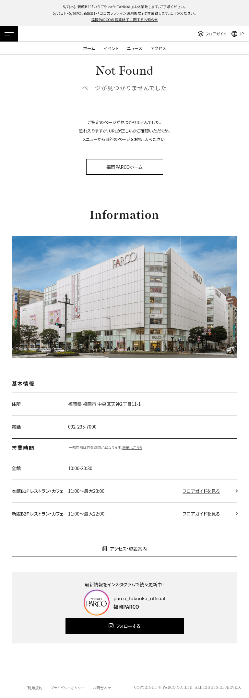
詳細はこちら (132, 447)
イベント (110, 48)
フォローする (128, 626)
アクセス (158, 48)
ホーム (89, 48)
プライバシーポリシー (67, 687)
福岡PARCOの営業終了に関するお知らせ (124, 19)
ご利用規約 (33, 687)
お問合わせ (102, 687)
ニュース (134, 48)
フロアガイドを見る (201, 491)
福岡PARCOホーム (124, 167)
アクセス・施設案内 (128, 548)
